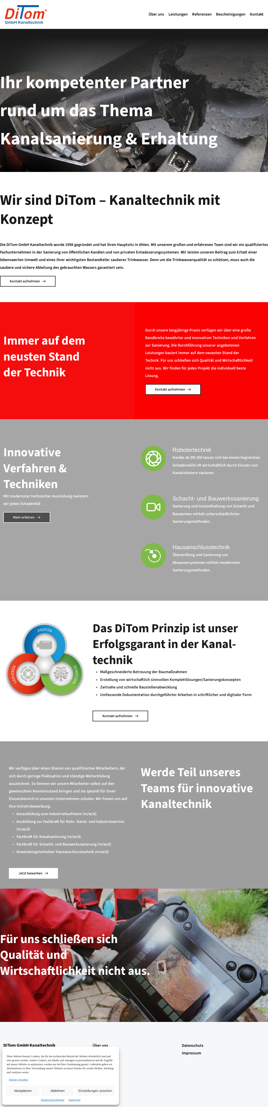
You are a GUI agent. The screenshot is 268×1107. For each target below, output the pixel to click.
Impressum (74, 1099)
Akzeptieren (23, 1091)
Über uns (100, 1045)
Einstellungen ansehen (95, 1091)
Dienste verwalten (18, 1079)
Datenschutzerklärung (52, 1099)
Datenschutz (192, 1045)
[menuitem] (156, 14)
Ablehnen (57, 1091)
